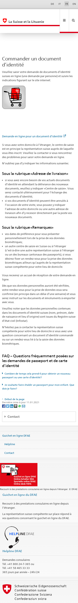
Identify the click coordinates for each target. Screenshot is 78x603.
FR (66, 3)
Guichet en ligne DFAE (16, 421)
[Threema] (16, 391)
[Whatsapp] (20, 391)
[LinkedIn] (12, 391)
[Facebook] (4, 391)
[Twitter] (8, 391)
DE (52, 3)
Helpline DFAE (12, 537)
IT (59, 3)
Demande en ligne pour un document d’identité (34, 122)
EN (74, 3)
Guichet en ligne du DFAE (19, 481)
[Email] (23, 391)
